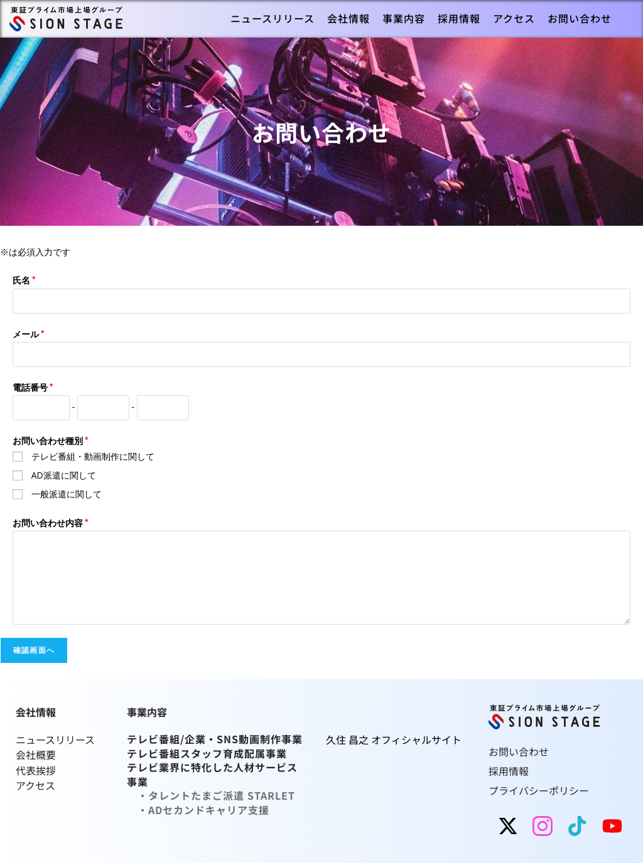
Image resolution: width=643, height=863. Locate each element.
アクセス (35, 784)
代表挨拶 (36, 769)
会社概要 (36, 754)
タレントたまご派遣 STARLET (221, 794)
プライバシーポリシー (539, 789)
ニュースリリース (56, 739)
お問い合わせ (519, 751)
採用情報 (509, 770)
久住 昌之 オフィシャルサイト (394, 739)
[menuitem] (272, 19)
